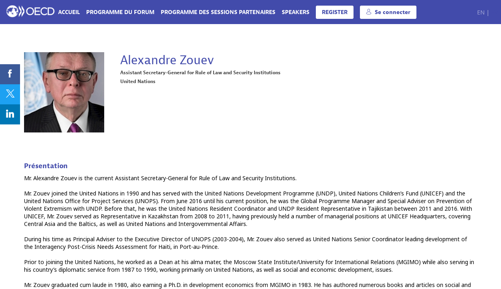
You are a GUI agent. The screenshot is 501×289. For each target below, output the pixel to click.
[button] (335, 12)
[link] (69, 12)
